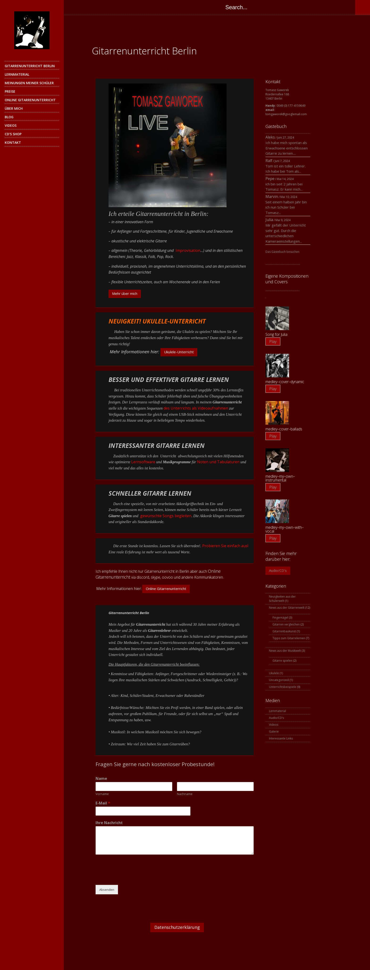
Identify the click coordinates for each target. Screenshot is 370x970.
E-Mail (103, 803)
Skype (102, 7)
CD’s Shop (13, 134)
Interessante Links (281, 738)
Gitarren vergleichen (286, 624)
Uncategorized (279, 680)
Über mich (14, 108)
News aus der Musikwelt (285, 651)
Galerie (274, 732)
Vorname (102, 794)
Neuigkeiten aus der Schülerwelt (282, 598)
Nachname (185, 794)
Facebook (74, 7)
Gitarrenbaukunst (284, 631)
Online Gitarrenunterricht (30, 100)
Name (101, 778)
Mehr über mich (124, 293)
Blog (9, 117)
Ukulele (274, 673)
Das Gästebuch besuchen (282, 252)
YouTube (121, 7)
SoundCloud (130, 7)
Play (273, 341)
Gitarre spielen (282, 661)
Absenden (106, 889)
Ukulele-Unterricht (179, 352)
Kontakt (13, 142)
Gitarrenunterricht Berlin (30, 66)
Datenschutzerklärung (177, 927)
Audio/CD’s (278, 570)
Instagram (112, 7)
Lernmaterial (17, 74)
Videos (11, 125)
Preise (10, 91)
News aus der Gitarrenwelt (286, 608)
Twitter (83, 7)
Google (93, 7)
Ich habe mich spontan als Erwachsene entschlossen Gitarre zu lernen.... (286, 148)
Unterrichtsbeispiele (282, 687)
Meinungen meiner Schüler (29, 83)
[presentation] (131, 877)
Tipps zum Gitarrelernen (289, 638)
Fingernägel (280, 618)
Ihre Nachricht (109, 822)
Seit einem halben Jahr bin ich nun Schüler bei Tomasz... (286, 207)
